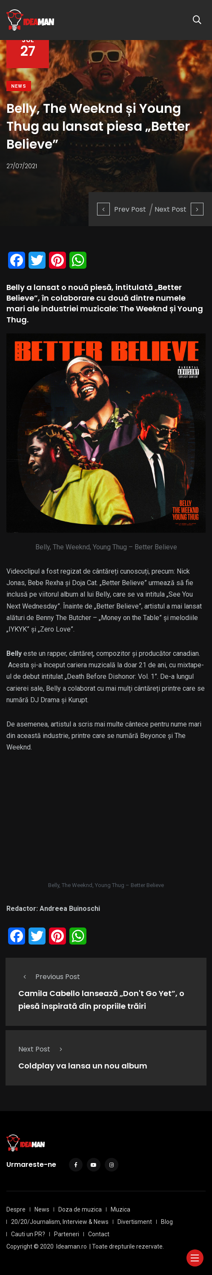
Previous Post (49, 977)
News (18, 86)
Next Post (179, 209)
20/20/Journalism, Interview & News (60, 1221)
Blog (167, 1221)
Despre (16, 1209)
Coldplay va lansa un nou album (82, 1066)
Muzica (120, 1209)
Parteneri (66, 1234)
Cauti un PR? (28, 1234)
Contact (98, 1234)
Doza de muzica (80, 1209)
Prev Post (121, 209)
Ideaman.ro (71, 1246)
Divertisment (134, 1221)
